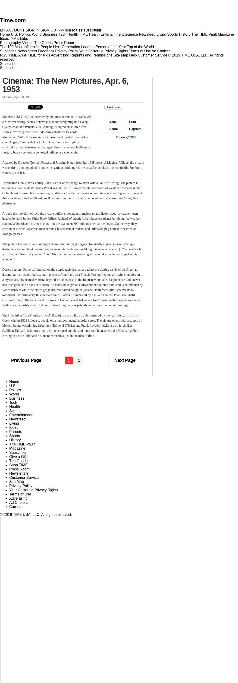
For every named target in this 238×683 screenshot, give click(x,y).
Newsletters (27, 51)
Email (111, 121)
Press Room (19, 469)
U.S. (12, 386)
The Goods (18, 461)
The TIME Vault (22, 444)
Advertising (60, 55)
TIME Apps (18, 55)
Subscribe (8, 51)
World (14, 394)
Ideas (13, 427)
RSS (4, 55)
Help (133, 55)
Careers (15, 507)
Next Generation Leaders (73, 47)
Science (15, 411)
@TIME (131, 137)
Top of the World (140, 47)
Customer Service (152, 55)
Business (16, 398)
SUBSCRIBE (74, 30)
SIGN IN (33, 30)
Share (111, 129)
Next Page (124, 360)
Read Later (115, 107)
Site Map (120, 55)
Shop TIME (18, 465)
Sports (14, 436)
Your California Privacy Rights (103, 51)
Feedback (46, 51)
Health (14, 407)
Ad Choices (163, 51)
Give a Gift (18, 457)
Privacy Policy (66, 51)
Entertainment (20, 415)
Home (14, 382)
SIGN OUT (49, 30)
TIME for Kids (39, 55)
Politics (15, 390)
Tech (13, 402)
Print (130, 121)
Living (14, 423)
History (15, 440)
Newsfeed (17, 419)
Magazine (17, 448)
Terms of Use (140, 51)
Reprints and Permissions (91, 55)
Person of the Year (111, 47)
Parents (15, 432)
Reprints (133, 129)
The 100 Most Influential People (26, 47)
